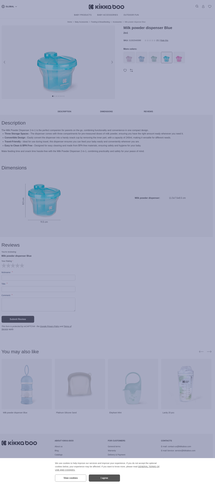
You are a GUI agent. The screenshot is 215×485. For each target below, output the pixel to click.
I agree (104, 478)
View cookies (71, 478)
